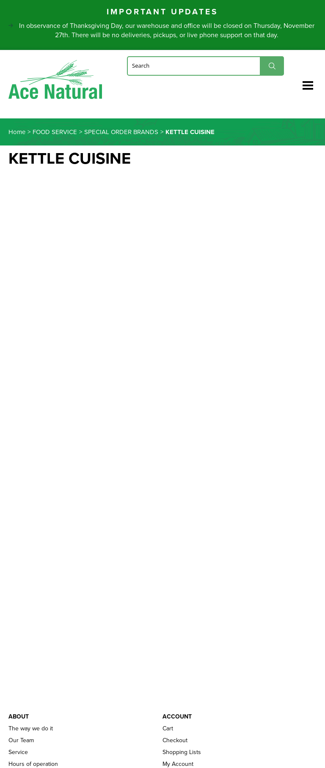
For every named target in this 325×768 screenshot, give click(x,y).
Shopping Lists (181, 752)
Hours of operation (33, 764)
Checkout (174, 740)
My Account (177, 764)
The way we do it (30, 729)
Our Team (21, 740)
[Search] (205, 65)
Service (18, 752)
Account (177, 717)
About (18, 717)
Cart (167, 729)
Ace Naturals (55, 81)
